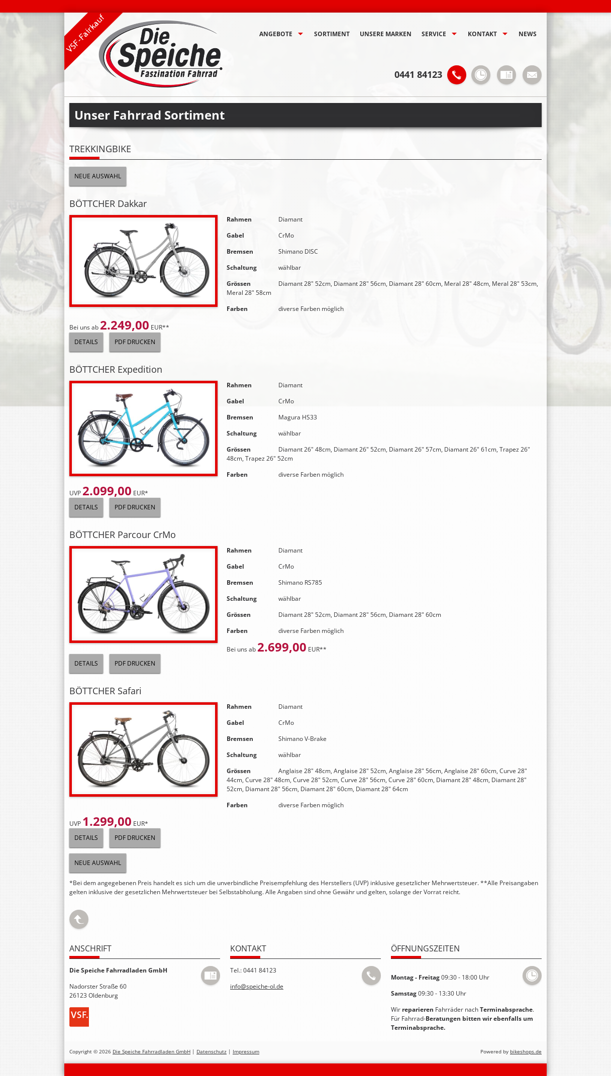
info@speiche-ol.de (256, 986)
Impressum (246, 1051)
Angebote (275, 34)
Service (434, 34)
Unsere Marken (386, 34)
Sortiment (332, 34)
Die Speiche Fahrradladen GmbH (151, 1051)
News (528, 34)
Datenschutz (211, 1051)
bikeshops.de (526, 1051)
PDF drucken (135, 341)
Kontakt (482, 34)
